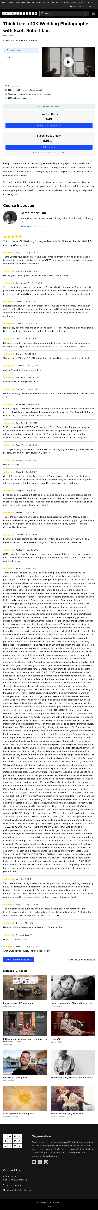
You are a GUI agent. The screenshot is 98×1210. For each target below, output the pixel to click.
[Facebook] (40, 1162)
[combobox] (64, 13)
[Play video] (68, 62)
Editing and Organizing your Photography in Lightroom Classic (25, 1040)
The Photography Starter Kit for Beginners (72, 1077)
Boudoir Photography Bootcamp (67, 1113)
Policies (49, 1206)
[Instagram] (46, 1162)
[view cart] (91, 2)
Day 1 (8, 57)
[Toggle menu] (93, 13)
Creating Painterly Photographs (18, 1113)
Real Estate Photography (15, 1077)
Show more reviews (18, 959)
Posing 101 (56, 1038)
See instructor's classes (32, 226)
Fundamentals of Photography (18, 1002)
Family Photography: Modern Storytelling (71, 1002)
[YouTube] (34, 1162)
